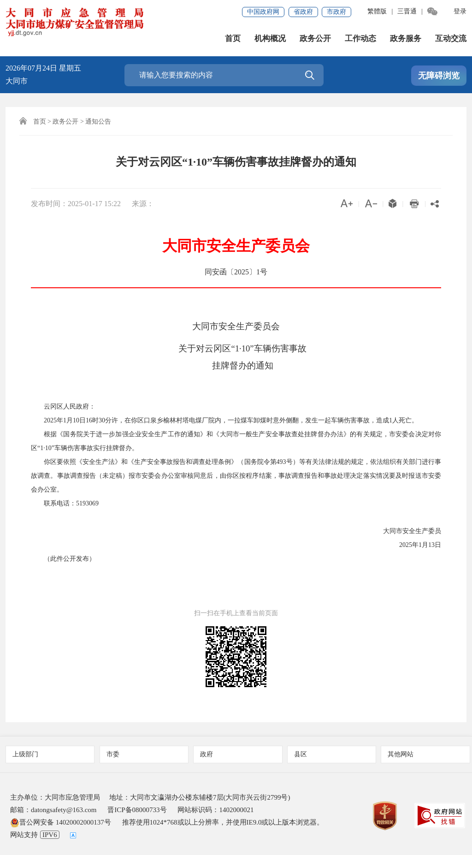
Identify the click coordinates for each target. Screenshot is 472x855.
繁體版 (377, 11)
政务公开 (315, 38)
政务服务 (405, 38)
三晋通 (407, 11)
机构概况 (270, 38)
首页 (233, 38)
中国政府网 (263, 11)
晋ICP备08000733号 (136, 809)
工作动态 (360, 38)
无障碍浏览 (439, 75)
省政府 (303, 11)
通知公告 (98, 121)
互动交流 (450, 38)
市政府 (336, 11)
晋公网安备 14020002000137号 (60, 822)
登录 (460, 11)
